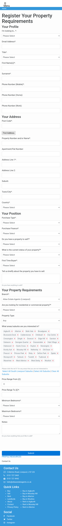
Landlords (11, 499)
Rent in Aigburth (29, 502)
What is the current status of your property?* (21, 250)
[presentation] (21, 444)
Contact (10, 504)
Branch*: (5, 294)
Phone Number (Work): (12, 106)
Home (4, 8)
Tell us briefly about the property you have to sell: (23, 271)
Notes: (5, 422)
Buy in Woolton (28, 499)
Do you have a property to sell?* (16, 239)
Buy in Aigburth (29, 491)
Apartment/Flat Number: (12, 149)
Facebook (11, 516)
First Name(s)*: (8, 63)
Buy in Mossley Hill (30, 494)
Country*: (6, 202)
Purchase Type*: (9, 218)
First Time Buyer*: (10, 260)
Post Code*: (7, 121)
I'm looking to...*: (9, 31)
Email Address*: (9, 41)
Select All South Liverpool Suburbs (17, 371)
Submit (31, 453)
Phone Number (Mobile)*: (13, 84)
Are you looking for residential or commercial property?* (26, 305)
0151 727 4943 (13, 479)
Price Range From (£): (11, 379)
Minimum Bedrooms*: (11, 400)
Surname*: (6, 73)
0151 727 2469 (13, 475)
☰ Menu (6, 4)
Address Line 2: (8, 170)
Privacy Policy (12, 507)
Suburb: (5, 181)
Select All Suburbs (42, 371)
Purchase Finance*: (10, 228)
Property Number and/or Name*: (16, 138)
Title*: (4, 52)
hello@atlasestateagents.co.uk (19, 482)
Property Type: (8, 315)
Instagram (11, 523)
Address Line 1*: (9, 160)
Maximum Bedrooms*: (12, 411)
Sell (8, 494)
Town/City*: (7, 192)
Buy (8, 491)
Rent (9, 496)
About (9, 502)
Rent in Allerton (29, 507)
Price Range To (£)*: (11, 390)
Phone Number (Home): (12, 95)
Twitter (9, 519)
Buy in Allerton (28, 496)
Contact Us (6, 461)
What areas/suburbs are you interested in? (20, 326)
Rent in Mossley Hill (30, 504)
